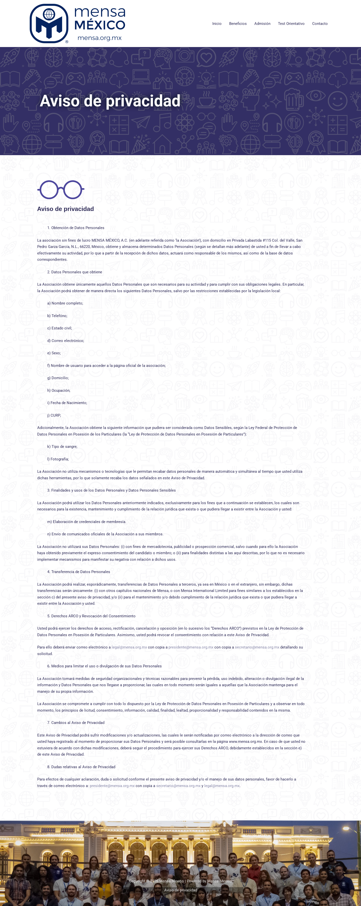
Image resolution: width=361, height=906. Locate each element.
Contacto (320, 23)
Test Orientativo (291, 23)
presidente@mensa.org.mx (191, 647)
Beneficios (238, 23)
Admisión (262, 23)
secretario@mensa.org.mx (257, 647)
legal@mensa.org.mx (129, 647)
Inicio (217, 23)
